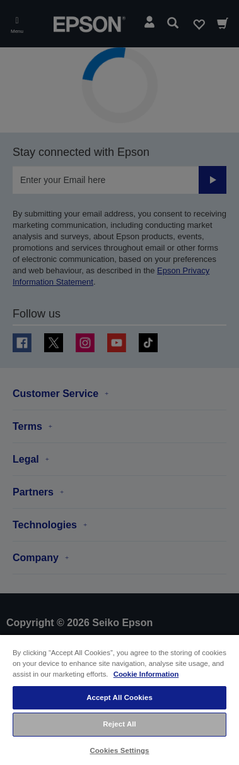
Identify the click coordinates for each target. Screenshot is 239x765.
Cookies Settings (119, 750)
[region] (119, 699)
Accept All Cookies (119, 697)
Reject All (119, 724)
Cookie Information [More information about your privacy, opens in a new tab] (146, 674)
